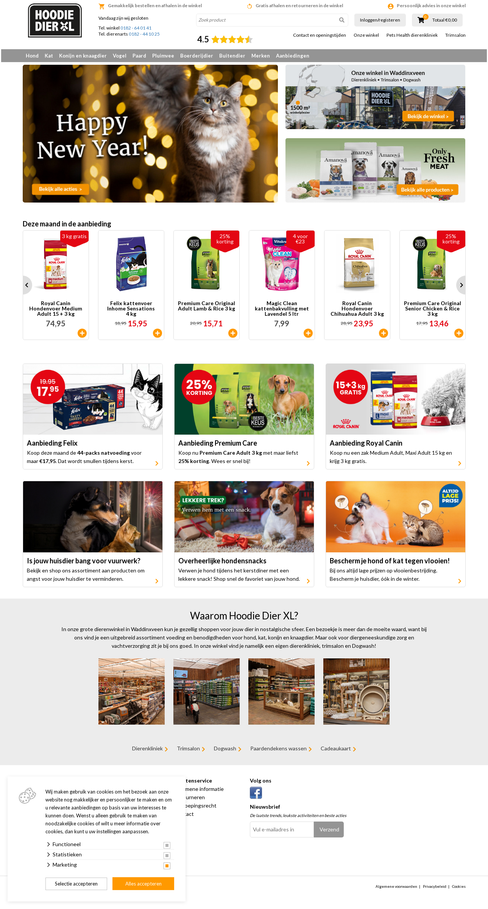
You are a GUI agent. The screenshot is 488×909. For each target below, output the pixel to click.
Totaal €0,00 (444, 20)
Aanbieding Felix (52, 446)
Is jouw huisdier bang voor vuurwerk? (83, 563)
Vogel (119, 56)
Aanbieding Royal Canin (366, 446)
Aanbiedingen (292, 56)
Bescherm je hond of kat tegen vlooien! (390, 563)
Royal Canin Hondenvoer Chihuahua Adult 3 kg (357, 311)
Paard (139, 56)
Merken (260, 56)
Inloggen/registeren (380, 20)
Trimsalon (455, 35)
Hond (32, 56)
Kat (49, 56)
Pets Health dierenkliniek (412, 35)
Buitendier (232, 56)
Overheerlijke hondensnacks (222, 563)
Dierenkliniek (147, 751)
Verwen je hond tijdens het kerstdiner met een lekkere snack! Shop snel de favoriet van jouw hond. (239, 577)
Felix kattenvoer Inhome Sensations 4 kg (131, 311)
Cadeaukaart (336, 751)
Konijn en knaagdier (83, 56)
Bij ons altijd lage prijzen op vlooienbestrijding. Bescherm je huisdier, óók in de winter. (383, 577)
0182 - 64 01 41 (135, 28)
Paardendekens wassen (278, 751)
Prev (22, 287)
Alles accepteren (143, 884)
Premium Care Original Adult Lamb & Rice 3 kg (206, 308)
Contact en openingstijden (319, 35)
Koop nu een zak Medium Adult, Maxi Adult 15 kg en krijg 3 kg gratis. (391, 459)
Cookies (459, 889)
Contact (184, 816)
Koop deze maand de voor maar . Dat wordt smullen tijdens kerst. (84, 459)
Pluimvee (163, 56)
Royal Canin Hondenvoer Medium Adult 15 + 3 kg (55, 311)
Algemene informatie (199, 791)
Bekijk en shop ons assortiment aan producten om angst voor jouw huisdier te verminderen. (86, 577)
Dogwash (225, 751)
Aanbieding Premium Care (217, 446)
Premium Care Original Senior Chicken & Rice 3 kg (432, 311)
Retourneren (189, 800)
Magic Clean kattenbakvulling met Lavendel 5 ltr (282, 311)
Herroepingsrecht (195, 808)
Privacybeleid (434, 889)
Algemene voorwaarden (396, 889)
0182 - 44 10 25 (144, 34)
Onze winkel (366, 35)
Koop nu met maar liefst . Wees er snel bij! (238, 459)
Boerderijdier (196, 56)
